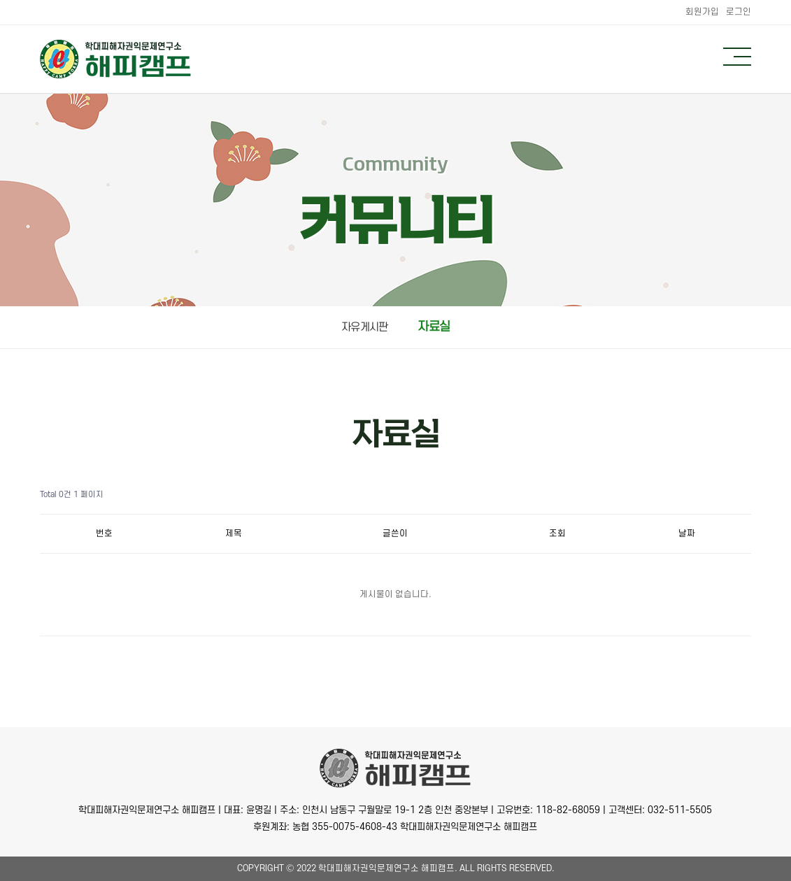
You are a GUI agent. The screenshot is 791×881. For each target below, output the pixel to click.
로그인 (738, 12)
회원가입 (702, 12)
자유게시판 (364, 327)
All (467, 868)
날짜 (686, 533)
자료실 (433, 327)
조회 (557, 533)
